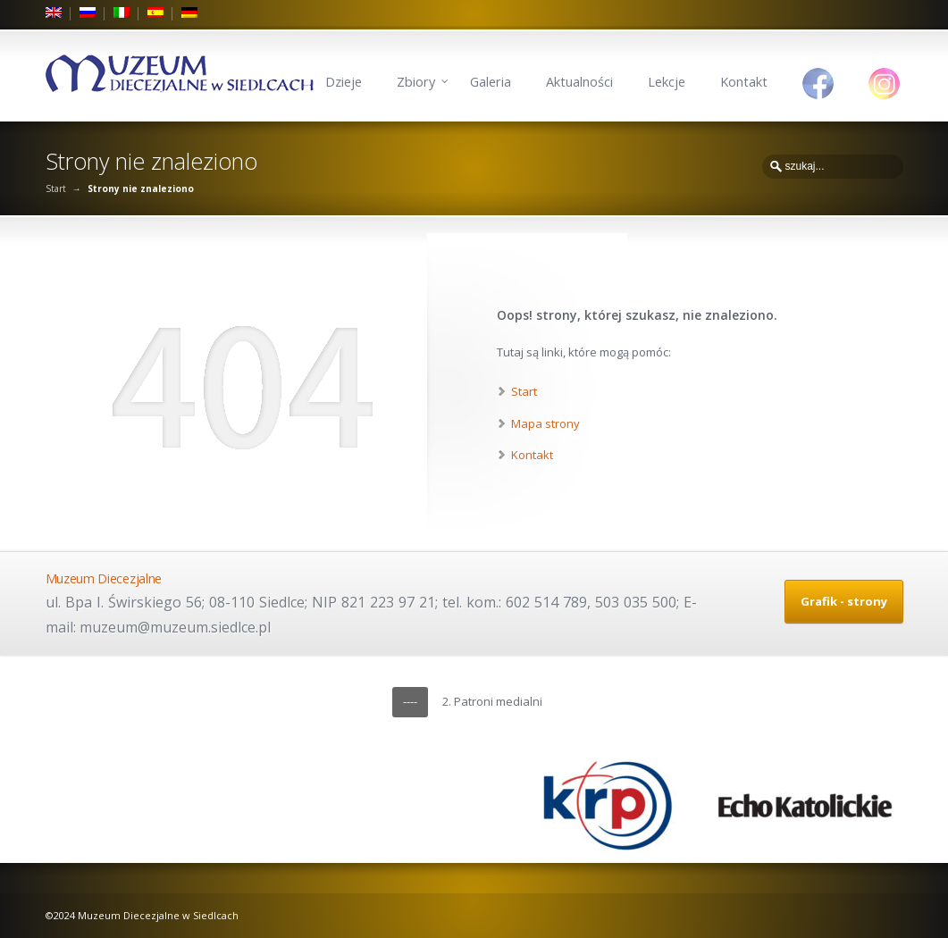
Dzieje (343, 81)
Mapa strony (545, 423)
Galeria (490, 81)
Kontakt (744, 81)
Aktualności (579, 81)
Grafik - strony (844, 601)
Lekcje (666, 81)
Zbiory (416, 81)
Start (56, 188)
